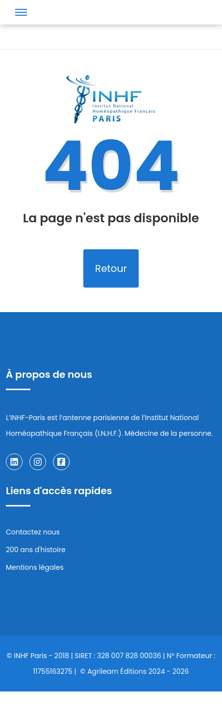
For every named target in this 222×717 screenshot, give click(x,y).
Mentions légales (35, 567)
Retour (111, 268)
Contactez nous (33, 532)
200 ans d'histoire (36, 550)
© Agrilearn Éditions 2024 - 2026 (134, 671)
